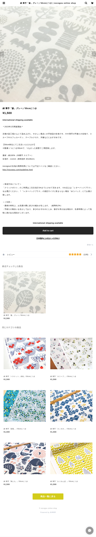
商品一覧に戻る (48, 496)
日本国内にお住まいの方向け (48, 238)
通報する (90, 245)
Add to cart (48, 231)
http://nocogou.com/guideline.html (18, 170)
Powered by (48, 512)
